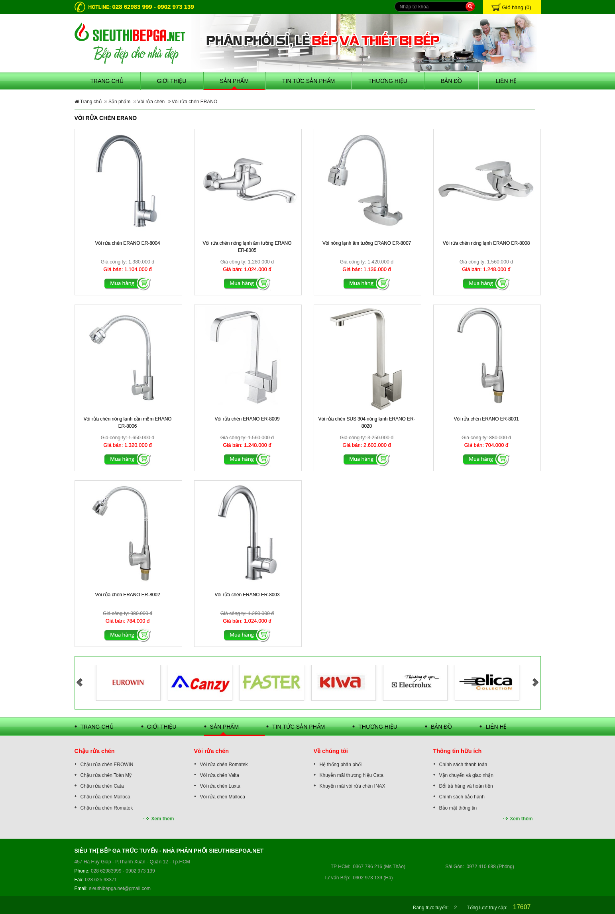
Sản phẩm (119, 101)
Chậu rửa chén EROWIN (107, 764)
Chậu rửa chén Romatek (107, 808)
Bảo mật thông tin (458, 808)
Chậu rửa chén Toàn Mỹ (106, 775)
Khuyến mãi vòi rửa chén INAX (352, 786)
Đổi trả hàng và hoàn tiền (466, 786)
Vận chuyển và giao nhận (466, 775)
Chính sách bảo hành (462, 797)
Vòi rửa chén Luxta (220, 786)
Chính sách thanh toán (463, 764)
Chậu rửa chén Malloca (105, 797)
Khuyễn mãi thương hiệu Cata (351, 775)
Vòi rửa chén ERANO (195, 101)
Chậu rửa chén (95, 751)
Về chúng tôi (331, 751)
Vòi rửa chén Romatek (224, 764)
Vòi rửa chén (151, 101)
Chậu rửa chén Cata (102, 786)
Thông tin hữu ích (457, 751)
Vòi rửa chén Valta (220, 775)
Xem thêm (162, 819)
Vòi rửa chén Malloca (222, 797)
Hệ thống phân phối (341, 764)
